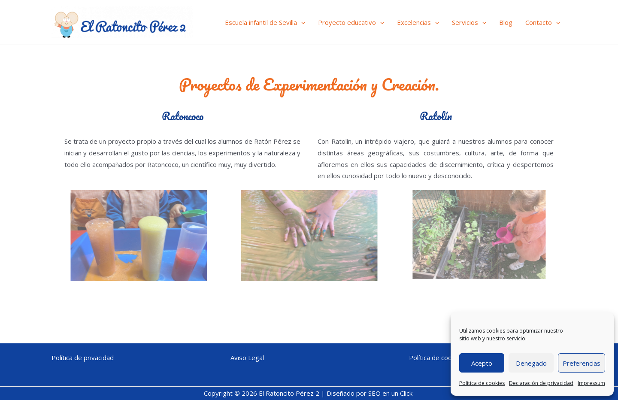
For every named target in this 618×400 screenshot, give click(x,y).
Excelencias (418, 22)
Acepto (481, 363)
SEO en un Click (391, 393)
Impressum (591, 383)
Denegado (531, 363)
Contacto (542, 22)
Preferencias (581, 363)
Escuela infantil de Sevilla (265, 22)
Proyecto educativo (351, 22)
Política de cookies (482, 383)
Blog (505, 22)
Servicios (469, 22)
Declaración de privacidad (541, 383)
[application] (301, 22)
